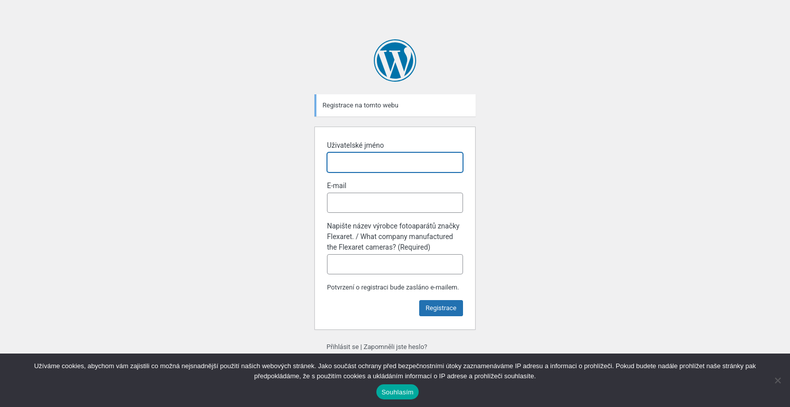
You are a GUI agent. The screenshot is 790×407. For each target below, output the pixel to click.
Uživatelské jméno (355, 145)
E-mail (337, 186)
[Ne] (777, 380)
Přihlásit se (342, 347)
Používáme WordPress (395, 60)
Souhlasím (397, 392)
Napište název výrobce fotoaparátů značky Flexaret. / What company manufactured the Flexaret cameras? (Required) (393, 236)
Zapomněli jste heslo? (395, 347)
